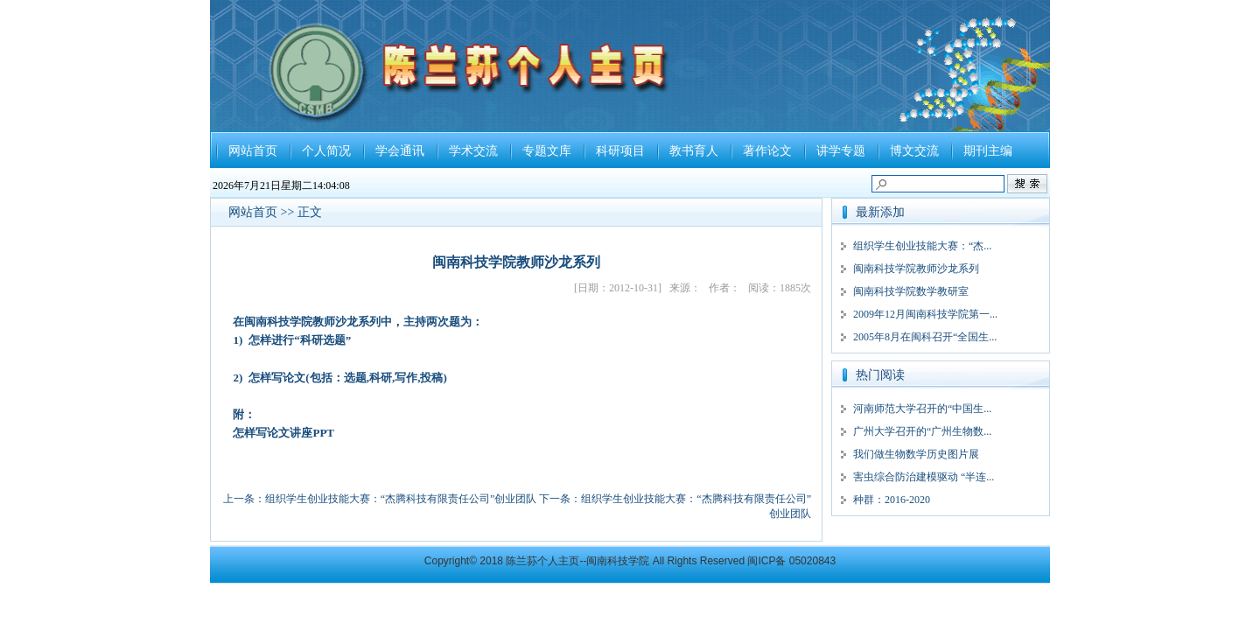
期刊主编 (987, 151)
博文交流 (914, 151)
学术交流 (473, 151)
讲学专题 (840, 151)
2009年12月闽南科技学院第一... (925, 314)
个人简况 (326, 151)
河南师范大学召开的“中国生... (922, 408)
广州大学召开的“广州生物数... (922, 431)
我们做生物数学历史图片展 (916, 454)
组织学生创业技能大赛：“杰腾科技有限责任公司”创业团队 (401, 499)
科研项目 (620, 151)
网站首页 (252, 151)
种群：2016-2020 (891, 500)
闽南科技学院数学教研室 (911, 291)
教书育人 (693, 151)
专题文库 (546, 151)
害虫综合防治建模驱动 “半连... (923, 477)
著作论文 (767, 151)
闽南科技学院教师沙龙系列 (916, 268)
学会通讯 (399, 151)
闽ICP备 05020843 (791, 561)
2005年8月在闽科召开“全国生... (925, 337)
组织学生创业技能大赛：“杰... (922, 246)
